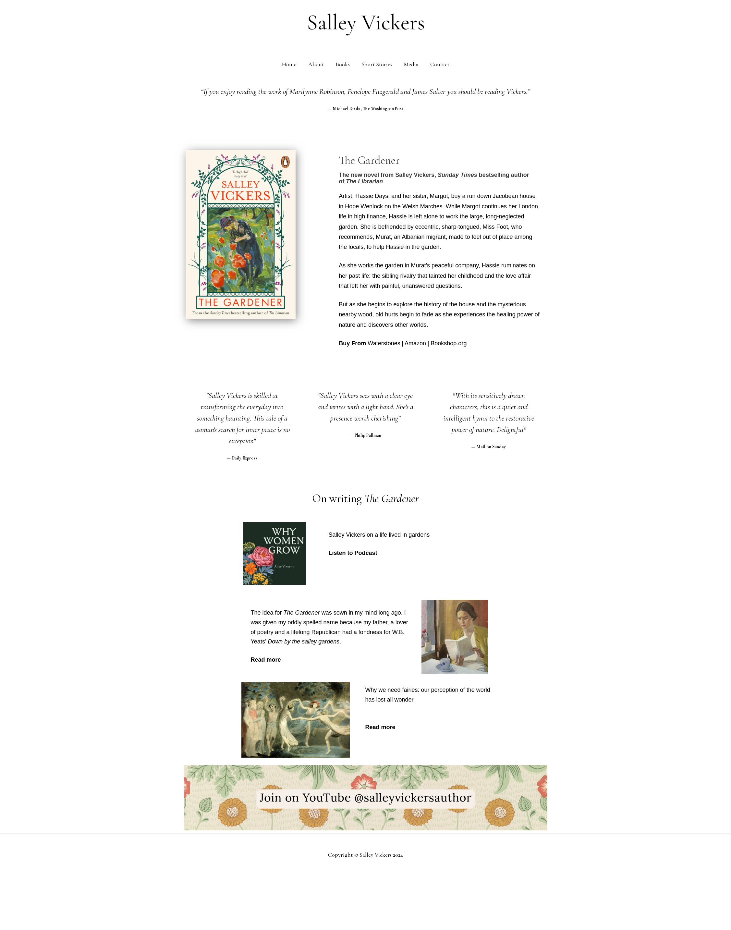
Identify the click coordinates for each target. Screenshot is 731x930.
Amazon (415, 343)
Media (411, 64)
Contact (439, 64)
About (316, 64)
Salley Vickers (375, 854)
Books (342, 64)
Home (289, 64)
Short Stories (376, 64)
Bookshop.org (449, 343)
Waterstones (384, 343)
